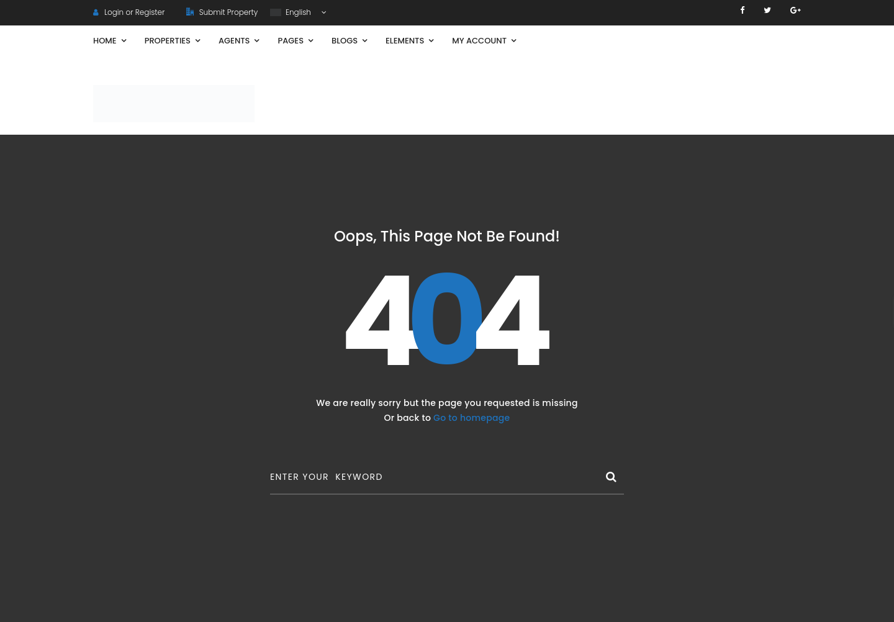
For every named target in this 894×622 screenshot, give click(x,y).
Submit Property (222, 12)
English (291, 12)
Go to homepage (471, 418)
